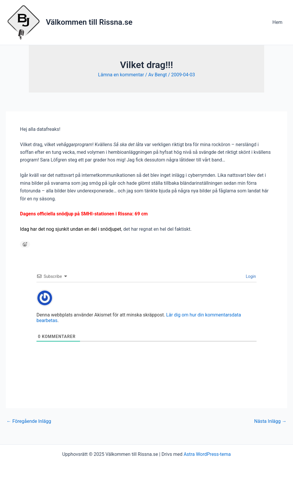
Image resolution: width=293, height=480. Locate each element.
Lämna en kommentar (121, 74)
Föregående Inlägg (28, 421)
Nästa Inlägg (270, 421)
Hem (277, 22)
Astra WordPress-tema (207, 454)
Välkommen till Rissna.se (89, 22)
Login (250, 276)
